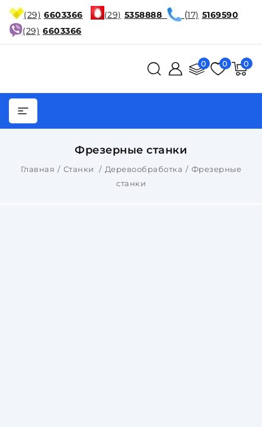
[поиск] (154, 69)
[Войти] (175, 69)
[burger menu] (23, 110)
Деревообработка (144, 169)
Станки (80, 169)
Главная (38, 169)
